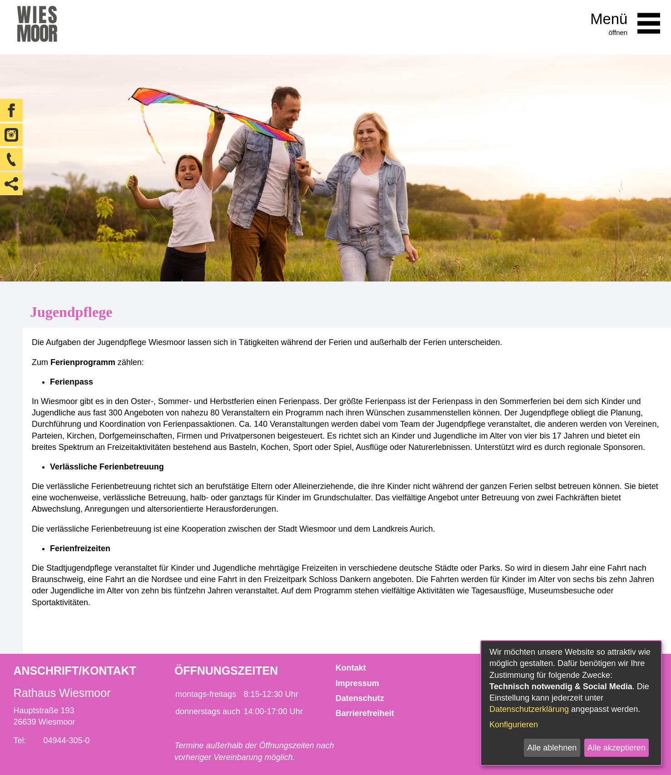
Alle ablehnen (552, 747)
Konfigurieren (513, 724)
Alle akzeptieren (616, 747)
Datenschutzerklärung (529, 709)
